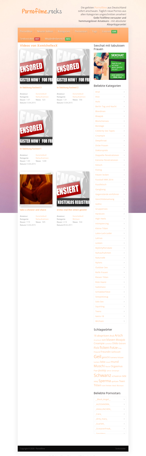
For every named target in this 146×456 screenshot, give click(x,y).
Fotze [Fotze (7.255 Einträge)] (114, 347)
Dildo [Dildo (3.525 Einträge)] (115, 343)
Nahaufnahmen (42, 97)
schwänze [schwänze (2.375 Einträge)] (116, 376)
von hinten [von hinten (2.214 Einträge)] (107, 385)
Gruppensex (101, 208)
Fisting (98, 169)
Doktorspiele (101, 150)
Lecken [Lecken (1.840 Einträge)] (96, 362)
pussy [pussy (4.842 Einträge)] (102, 370)
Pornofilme (100, 7)
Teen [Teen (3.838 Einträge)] (122, 381)
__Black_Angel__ (103, 399)
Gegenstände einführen (107, 194)
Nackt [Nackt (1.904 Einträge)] (107, 366)
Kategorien (64, 31)
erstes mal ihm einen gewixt (72, 210)
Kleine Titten (101, 228)
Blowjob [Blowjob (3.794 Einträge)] (120, 339)
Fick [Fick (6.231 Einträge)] (96, 348)
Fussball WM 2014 (104, 179)
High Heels (100, 218)
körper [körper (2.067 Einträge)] (121, 357)
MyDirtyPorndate (103, 247)
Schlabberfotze (102, 291)
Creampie (100, 135)
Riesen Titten (101, 277)
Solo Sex (99, 301)
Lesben (98, 243)
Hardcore (100, 213)
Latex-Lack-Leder (103, 233)
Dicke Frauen (101, 145)
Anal (97, 91)
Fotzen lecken (102, 174)
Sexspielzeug (101, 296)
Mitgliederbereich (58, 39)
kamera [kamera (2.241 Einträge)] (113, 357)
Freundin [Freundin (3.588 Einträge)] (106, 351)
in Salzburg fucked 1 (30, 149)
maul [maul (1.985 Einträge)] (108, 362)
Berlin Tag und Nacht (105, 106)
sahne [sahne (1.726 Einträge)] (109, 371)
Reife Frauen (101, 272)
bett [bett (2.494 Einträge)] (104, 339)
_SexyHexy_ (100, 433)
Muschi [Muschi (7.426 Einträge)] (99, 366)
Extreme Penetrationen (106, 160)
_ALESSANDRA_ (102, 404)
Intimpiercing (102, 223)
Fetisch (98, 165)
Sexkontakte (30, 39)
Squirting (100, 306)
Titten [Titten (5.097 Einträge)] (97, 385)
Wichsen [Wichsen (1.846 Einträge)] (120, 385)
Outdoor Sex (101, 267)
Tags (94, 31)
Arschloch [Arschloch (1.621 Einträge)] (97, 340)
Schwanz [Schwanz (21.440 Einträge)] (102, 375)
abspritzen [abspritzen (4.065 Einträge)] (103, 335)
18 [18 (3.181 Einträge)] (95, 335)
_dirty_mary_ (101, 418)
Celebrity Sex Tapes (105, 130)
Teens (98, 311)
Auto (97, 101)
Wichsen (76, 219)
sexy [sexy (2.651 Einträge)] (96, 381)
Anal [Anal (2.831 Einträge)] (112, 335)
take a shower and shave (33, 210)
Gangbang (100, 189)
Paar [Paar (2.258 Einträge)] (96, 370)
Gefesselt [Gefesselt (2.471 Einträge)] (115, 351)
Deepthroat (101, 140)
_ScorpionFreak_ (103, 428)
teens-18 (99, 316)
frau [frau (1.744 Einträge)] (119, 348)
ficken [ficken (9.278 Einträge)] (104, 347)
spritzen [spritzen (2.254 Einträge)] (115, 381)
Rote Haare (100, 282)
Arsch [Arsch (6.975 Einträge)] (119, 335)
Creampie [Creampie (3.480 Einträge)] (99, 343)
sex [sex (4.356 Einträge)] (124, 376)
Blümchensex (102, 121)
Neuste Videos (45, 31)
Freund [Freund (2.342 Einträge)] (97, 352)
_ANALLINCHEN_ (103, 409)
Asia (97, 96)
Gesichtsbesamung (104, 199)
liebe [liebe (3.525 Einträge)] (102, 361)
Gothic (98, 204)
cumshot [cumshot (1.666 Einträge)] (108, 343)
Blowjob (99, 116)
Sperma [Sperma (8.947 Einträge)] (105, 380)
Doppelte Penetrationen (107, 155)
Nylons (98, 262)
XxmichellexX (41, 94)
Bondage (99, 125)
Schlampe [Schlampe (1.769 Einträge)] (115, 371)
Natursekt (100, 257)
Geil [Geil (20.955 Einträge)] (97, 356)
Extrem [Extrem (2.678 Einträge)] (122, 343)
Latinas (98, 238)
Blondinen (100, 111)
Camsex (109, 31)
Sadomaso (100, 287)
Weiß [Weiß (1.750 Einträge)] (114, 385)
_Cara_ (98, 414)
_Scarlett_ (100, 423)
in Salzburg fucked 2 (67, 88)
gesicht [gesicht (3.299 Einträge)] (106, 357)
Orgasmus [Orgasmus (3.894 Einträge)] (117, 366)
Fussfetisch (100, 184)
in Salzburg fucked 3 (30, 88)
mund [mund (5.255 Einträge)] (115, 362)
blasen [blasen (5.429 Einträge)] (110, 340)
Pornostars (81, 31)
